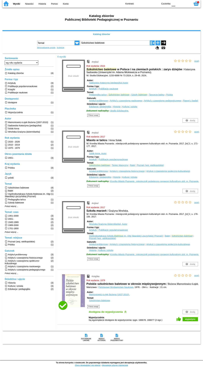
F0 (173, 3)
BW (144, 3)
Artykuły (93, 88)
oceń (196, 61)
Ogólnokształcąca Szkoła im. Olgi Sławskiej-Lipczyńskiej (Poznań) (126, 236)
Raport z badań (190, 100)
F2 (185, 3)
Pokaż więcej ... (11, 206)
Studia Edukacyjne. (119, 110)
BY (156, 3)
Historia (42, 4)
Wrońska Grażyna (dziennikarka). (108, 224)
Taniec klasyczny (120, 165)
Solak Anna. (97, 153)
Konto (66, 4)
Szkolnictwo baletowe (99, 300)
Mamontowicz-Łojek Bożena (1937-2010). (109, 294)
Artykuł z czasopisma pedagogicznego (162, 100)
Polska (169, 94)
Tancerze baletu (156, 94)
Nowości (29, 4)
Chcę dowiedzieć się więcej (87, 365)
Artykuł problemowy (98, 100)
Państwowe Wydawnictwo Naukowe (115, 287)
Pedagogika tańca (98, 94)
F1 (178, 3)
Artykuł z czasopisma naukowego (126, 100)
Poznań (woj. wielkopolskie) (150, 165)
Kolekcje (60, 47)
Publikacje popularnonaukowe (113, 159)
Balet (132, 165)
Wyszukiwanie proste (46, 47)
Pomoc (54, 4)
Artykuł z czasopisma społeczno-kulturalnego (168, 171)
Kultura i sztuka (129, 106)
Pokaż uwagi (93, 115)
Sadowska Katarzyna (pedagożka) (108, 83)
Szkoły (139, 94)
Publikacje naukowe (108, 88)
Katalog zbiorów (101, 34)
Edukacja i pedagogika (100, 106)
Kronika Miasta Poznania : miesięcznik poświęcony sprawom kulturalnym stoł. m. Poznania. (154, 181)
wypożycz (190, 319)
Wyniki (16, 4)
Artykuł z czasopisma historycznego (127, 171)
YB (149, 3)
